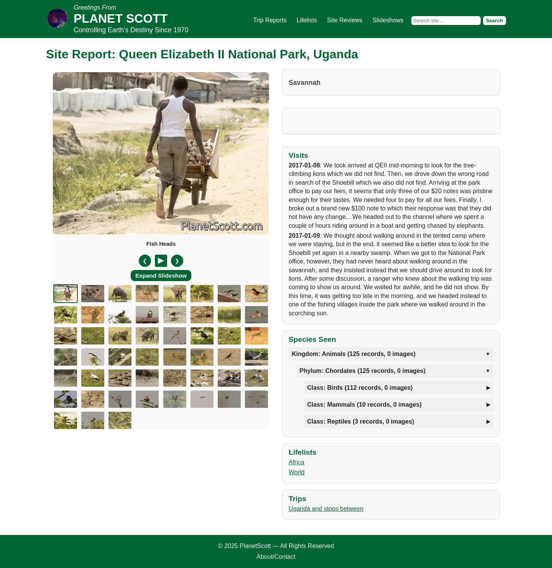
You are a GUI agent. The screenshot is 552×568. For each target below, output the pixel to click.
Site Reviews (344, 20)
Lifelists (307, 20)
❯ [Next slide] (177, 261)
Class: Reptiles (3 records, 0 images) (360, 421)
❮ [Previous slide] (145, 261)
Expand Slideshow (161, 275)
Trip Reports (269, 20)
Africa (296, 462)
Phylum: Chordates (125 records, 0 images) (362, 371)
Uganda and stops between (326, 508)
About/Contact (275, 556)
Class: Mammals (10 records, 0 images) (364, 404)
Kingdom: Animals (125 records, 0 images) (354, 354)
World (297, 472)
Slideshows (388, 20)
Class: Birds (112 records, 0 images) (360, 387)
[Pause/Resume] (161, 261)
